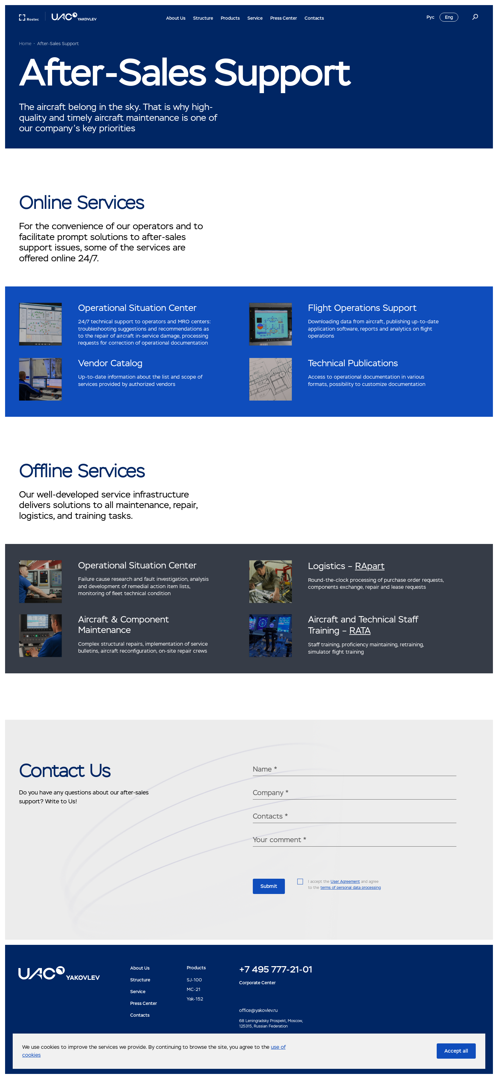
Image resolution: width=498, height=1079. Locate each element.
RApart (370, 566)
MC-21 (193, 989)
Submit (268, 886)
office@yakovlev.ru (258, 1010)
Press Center (283, 18)
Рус (430, 17)
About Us (175, 18)
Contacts (314, 18)
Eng (449, 17)
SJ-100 (194, 980)
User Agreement (345, 881)
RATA (360, 630)
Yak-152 (195, 999)
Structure (203, 18)
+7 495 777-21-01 (275, 969)
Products (230, 18)
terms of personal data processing (350, 887)
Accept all (456, 1051)
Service (255, 18)
